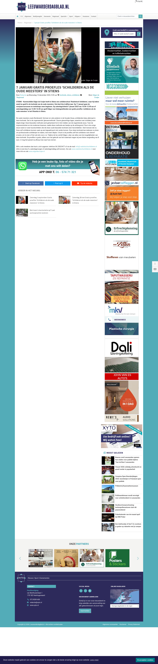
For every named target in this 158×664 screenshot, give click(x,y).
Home (20, 23)
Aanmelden (85, 615)
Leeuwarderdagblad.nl (48, 7)
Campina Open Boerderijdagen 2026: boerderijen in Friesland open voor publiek (128, 478)
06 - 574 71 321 (66, 172)
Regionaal (55, 16)
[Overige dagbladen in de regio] (124, 598)
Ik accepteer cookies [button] (145, 660)
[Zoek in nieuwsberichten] (128, 16)
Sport (71, 16)
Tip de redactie (84, 183)
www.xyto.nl (34, 609)
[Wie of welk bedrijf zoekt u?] (124, 34)
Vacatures (86, 16)
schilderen (76, 95)
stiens (69, 95)
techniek (63, 95)
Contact (93, 16)
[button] (17, 567)
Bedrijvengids (37, 16)
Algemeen (28, 16)
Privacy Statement (134, 628)
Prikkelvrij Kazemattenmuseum (126, 486)
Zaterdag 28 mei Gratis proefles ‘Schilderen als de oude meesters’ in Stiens (85, 200)
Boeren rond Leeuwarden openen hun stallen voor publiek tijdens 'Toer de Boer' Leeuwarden (127, 459)
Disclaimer (123, 628)
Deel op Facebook (31, 183)
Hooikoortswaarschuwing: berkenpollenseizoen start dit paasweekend (126, 507)
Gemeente (47, 16)
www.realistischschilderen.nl (82, 149)
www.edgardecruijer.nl (37, 151)
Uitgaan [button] (77, 16)
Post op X (58, 183)
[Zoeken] (141, 16)
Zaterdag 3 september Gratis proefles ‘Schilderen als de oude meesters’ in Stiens (42, 200)
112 (21, 16)
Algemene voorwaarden (110, 628)
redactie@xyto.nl (36, 606)
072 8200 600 (35, 603)
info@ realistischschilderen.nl (86, 147)
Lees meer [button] (94, 660)
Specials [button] (63, 16)
